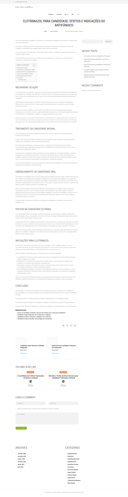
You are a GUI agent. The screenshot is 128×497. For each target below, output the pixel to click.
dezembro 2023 (22, 455)
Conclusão (20, 78)
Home (45, 32)
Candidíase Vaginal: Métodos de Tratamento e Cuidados (35, 315)
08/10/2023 (63, 387)
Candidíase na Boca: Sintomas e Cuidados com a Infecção (35, 317)
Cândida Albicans (73, 455)
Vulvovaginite (72, 484)
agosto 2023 (21, 465)
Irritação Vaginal (73, 476)
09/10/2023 (59, 15)
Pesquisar (108, 42)
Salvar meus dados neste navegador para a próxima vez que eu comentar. (38, 410)
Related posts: (23, 80)
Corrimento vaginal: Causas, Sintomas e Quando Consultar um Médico (97, 71)
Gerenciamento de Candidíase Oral (26, 72)
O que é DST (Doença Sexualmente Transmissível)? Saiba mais (98, 66)
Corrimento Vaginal (73, 471)
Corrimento (71, 468)
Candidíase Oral (72, 463)
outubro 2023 (22, 460)
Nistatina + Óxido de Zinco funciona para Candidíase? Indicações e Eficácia (63, 376)
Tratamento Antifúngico (75, 481)
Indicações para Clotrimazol (25, 77)
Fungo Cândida (72, 473)
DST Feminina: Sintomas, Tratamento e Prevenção (98, 57)
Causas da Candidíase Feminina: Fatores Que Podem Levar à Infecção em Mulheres (43, 313)
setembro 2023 (22, 463)
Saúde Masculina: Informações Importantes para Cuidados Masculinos (97, 77)
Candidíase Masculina (74, 460)
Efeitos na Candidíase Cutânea (25, 74)
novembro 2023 (22, 457)
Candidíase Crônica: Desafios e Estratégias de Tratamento (36, 319)
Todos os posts (54, 32)
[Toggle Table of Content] (34, 66)
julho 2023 (21, 468)
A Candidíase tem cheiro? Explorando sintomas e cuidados (30, 375)
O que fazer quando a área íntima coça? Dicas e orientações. (97, 61)
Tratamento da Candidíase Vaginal (26, 70)
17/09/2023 (30, 384)
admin (31, 383)
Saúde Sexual (72, 479)
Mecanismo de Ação (22, 68)
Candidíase (51, 15)
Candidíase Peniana (74, 465)
